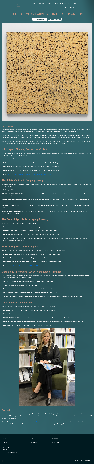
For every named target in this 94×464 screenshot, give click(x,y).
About (33, 3)
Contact (48, 3)
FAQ (55, 3)
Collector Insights (83, 3)
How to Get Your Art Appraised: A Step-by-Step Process (26, 266)
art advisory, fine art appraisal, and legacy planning (40, 422)
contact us (71, 424)
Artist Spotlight (64, 3)
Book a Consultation (40, 19)
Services (40, 3)
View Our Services (55, 19)
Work (73, 3)
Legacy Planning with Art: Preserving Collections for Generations (29, 174)
